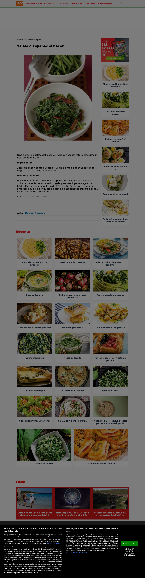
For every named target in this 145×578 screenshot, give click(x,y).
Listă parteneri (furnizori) (76, 552)
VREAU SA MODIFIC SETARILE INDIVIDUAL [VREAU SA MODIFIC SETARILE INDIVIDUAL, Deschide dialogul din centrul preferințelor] (129, 552)
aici (37, 562)
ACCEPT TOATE (130, 543)
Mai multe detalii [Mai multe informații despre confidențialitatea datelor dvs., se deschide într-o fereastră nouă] (53, 543)
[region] (72, 551)
